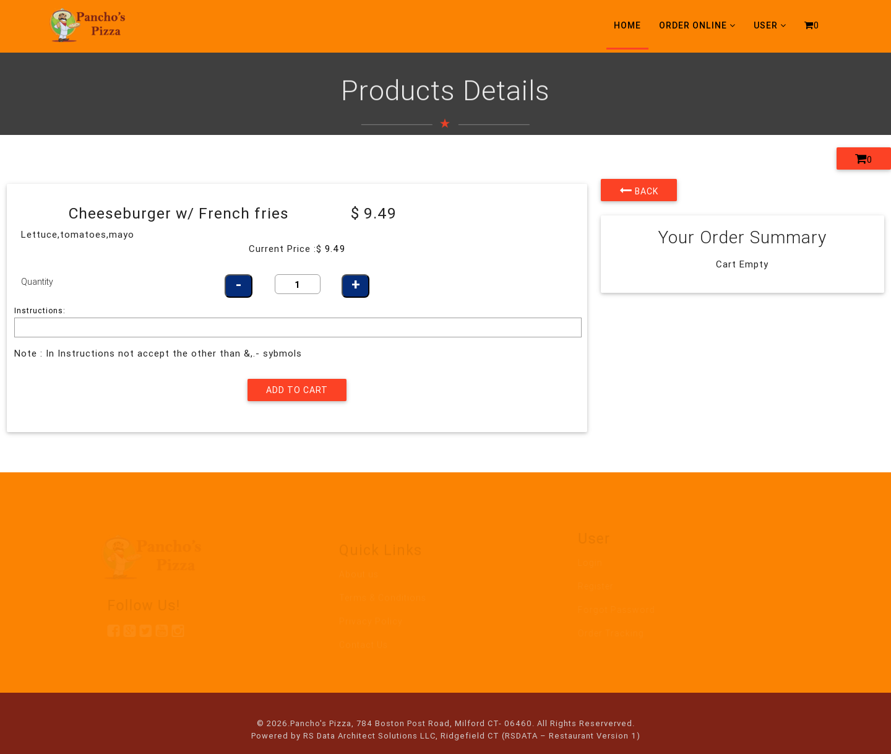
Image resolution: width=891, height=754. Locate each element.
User (770, 25)
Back (638, 190)
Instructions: (40, 310)
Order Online (697, 25)
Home (627, 25)
